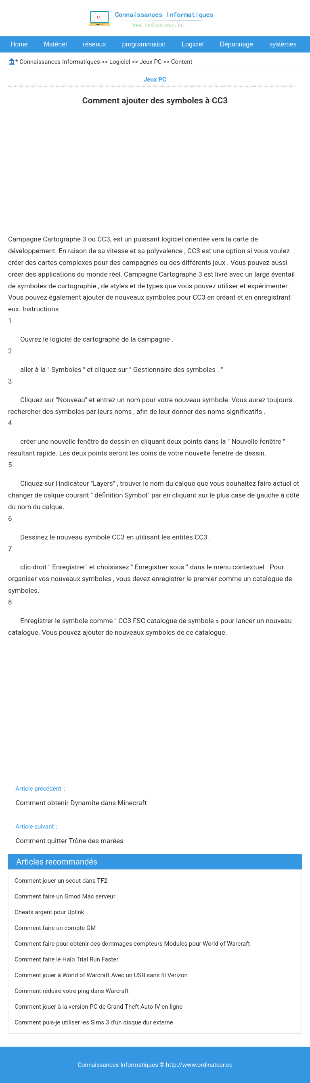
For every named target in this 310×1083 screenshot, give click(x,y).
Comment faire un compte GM (56, 928)
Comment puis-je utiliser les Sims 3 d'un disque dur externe (95, 1022)
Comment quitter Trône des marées (70, 841)
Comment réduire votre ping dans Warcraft (72, 991)
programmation (144, 44)
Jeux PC (151, 61)
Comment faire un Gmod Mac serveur (66, 896)
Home (19, 44)
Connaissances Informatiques (59, 61)
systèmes (283, 44)
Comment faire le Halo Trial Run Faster (67, 959)
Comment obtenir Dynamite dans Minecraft (82, 803)
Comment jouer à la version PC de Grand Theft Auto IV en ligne (99, 1006)
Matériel (55, 44)
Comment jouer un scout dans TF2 (62, 880)
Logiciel (192, 44)
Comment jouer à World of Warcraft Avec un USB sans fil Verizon (102, 975)
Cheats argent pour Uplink (50, 912)
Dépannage (236, 44)
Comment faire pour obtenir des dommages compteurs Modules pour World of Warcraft (133, 943)
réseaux (94, 44)
